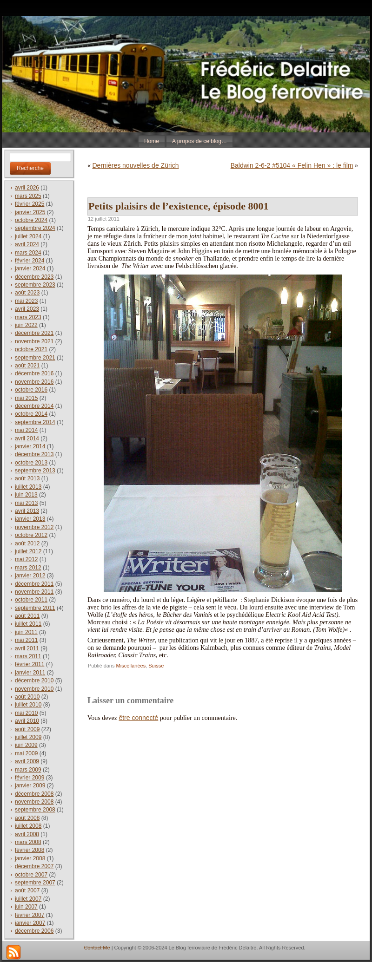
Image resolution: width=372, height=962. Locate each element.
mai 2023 (26, 301)
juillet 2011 (28, 624)
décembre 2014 (34, 406)
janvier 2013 (30, 519)
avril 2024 (27, 244)
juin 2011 (26, 632)
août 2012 (27, 543)
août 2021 (27, 365)
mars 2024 (28, 252)
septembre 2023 (35, 284)
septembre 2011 (35, 608)
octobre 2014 (31, 414)
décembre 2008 (34, 794)
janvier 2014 (30, 446)
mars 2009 (28, 769)
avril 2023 (27, 309)
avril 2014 (27, 438)
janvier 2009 (30, 785)
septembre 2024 (35, 228)
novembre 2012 (34, 527)
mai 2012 (26, 559)
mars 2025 (28, 196)
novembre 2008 (34, 801)
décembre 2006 (34, 931)
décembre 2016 (34, 373)
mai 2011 (26, 640)
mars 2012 (28, 567)
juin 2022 (26, 325)
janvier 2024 (30, 268)
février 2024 (29, 260)
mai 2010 (26, 713)
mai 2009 (26, 753)
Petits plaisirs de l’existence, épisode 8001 (178, 206)
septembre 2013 (35, 470)
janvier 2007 (30, 923)
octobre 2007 (31, 874)
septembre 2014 (35, 422)
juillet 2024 (28, 236)
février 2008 (29, 850)
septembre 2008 (35, 809)
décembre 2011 (34, 584)
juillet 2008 (28, 826)
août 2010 (27, 697)
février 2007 (29, 915)
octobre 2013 (31, 462)
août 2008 (27, 818)
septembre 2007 (35, 882)
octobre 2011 (31, 599)
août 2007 (27, 890)
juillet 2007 (28, 899)
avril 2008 (27, 834)
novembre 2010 (34, 689)
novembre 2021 (34, 341)
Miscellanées (131, 665)
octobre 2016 (31, 389)
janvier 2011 (30, 672)
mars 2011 (28, 656)
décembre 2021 (34, 333)
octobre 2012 (31, 535)
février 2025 (29, 204)
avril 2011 (27, 648)
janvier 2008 (30, 858)
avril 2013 (27, 511)
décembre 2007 (34, 866)
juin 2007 (26, 906)
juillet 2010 (28, 704)
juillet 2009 (28, 737)
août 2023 (27, 292)
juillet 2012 (28, 551)
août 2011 (27, 616)
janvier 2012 (30, 575)
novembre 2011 (34, 592)
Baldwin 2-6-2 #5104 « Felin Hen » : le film (292, 165)
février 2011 (29, 664)
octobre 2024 (31, 220)
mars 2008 (28, 842)
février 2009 (29, 777)
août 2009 (27, 729)
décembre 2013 (34, 454)
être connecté (138, 717)
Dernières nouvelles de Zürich (136, 165)
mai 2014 (26, 430)
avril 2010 (27, 721)
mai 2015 (26, 398)
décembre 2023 (34, 277)
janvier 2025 (30, 212)
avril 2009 (27, 761)
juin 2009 (26, 745)
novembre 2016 (34, 382)
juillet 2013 (28, 487)
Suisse (156, 665)
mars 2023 (28, 317)
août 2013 (27, 478)
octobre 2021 (31, 349)
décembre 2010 (34, 680)
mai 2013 (26, 503)
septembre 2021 (35, 357)
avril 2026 (27, 187)
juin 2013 (26, 494)
